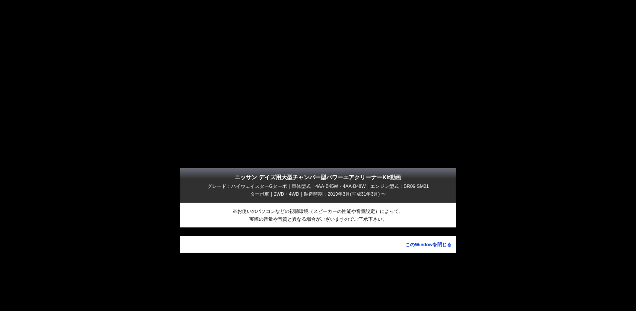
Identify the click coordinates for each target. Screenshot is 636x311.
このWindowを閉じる (428, 244)
